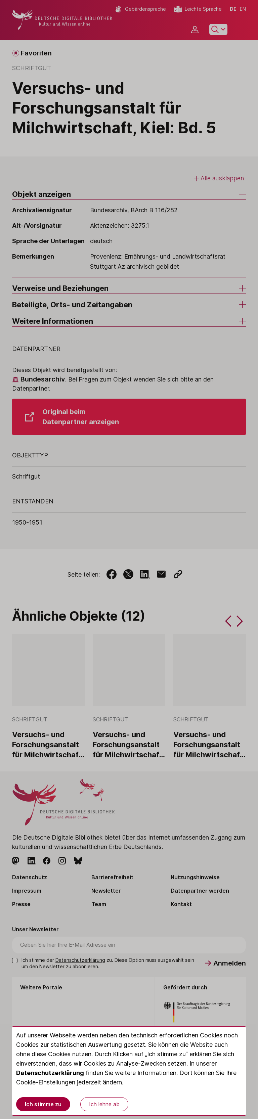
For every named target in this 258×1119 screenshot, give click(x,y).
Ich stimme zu (43, 1104)
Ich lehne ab (104, 1104)
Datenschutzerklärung (50, 1072)
